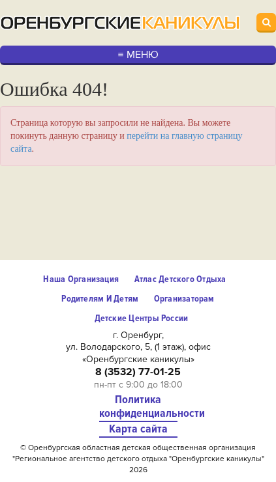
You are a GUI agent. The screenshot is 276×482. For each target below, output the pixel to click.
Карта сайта (138, 429)
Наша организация (81, 279)
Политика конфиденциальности (138, 407)
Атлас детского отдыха (180, 279)
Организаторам (184, 298)
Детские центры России (142, 318)
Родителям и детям (99, 298)
